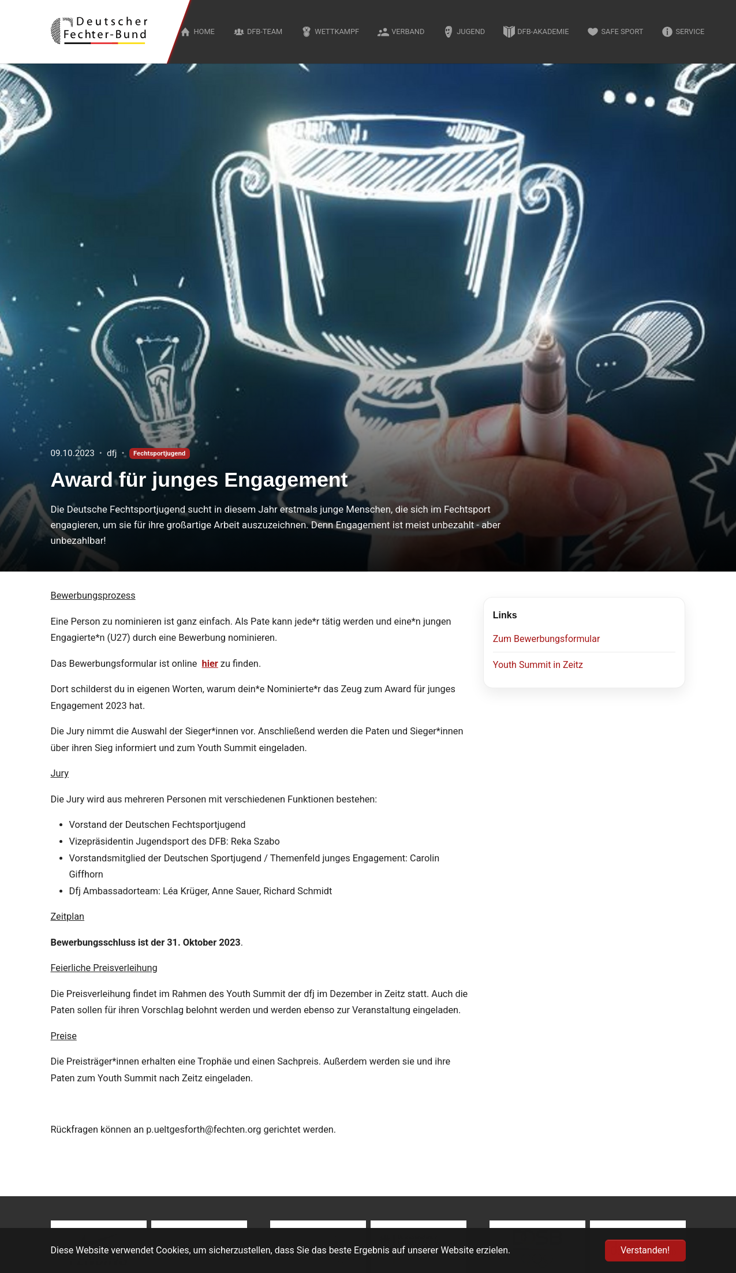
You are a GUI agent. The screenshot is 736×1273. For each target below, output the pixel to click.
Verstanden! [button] (645, 1250)
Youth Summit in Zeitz (538, 664)
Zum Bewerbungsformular (546, 638)
